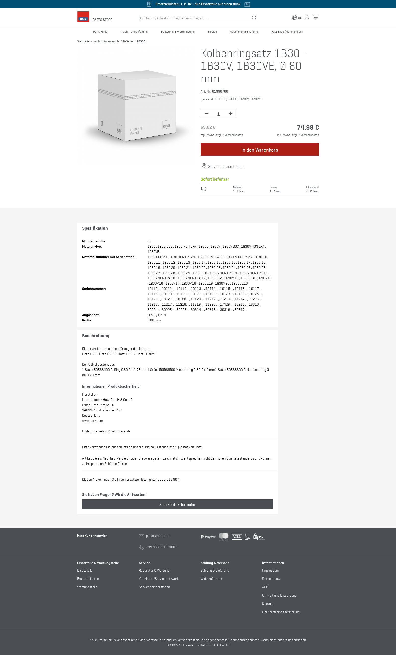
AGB (265, 586)
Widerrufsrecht (211, 578)
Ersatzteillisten (88, 578)
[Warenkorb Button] (315, 17)
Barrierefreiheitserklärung (281, 611)
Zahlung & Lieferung (215, 570)
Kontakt (268, 603)
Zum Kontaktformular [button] (177, 504)
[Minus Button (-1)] (206, 113)
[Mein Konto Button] (307, 17)
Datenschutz (271, 578)
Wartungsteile (87, 586)
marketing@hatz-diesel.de (112, 430)
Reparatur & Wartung (154, 570)
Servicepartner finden (225, 166)
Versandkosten (234, 134)
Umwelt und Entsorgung (279, 595)
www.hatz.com (92, 420)
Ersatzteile (85, 570)
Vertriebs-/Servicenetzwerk (159, 578)
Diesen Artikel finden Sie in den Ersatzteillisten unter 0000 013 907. (131, 479)
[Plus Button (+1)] (230, 113)
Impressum (270, 570)
